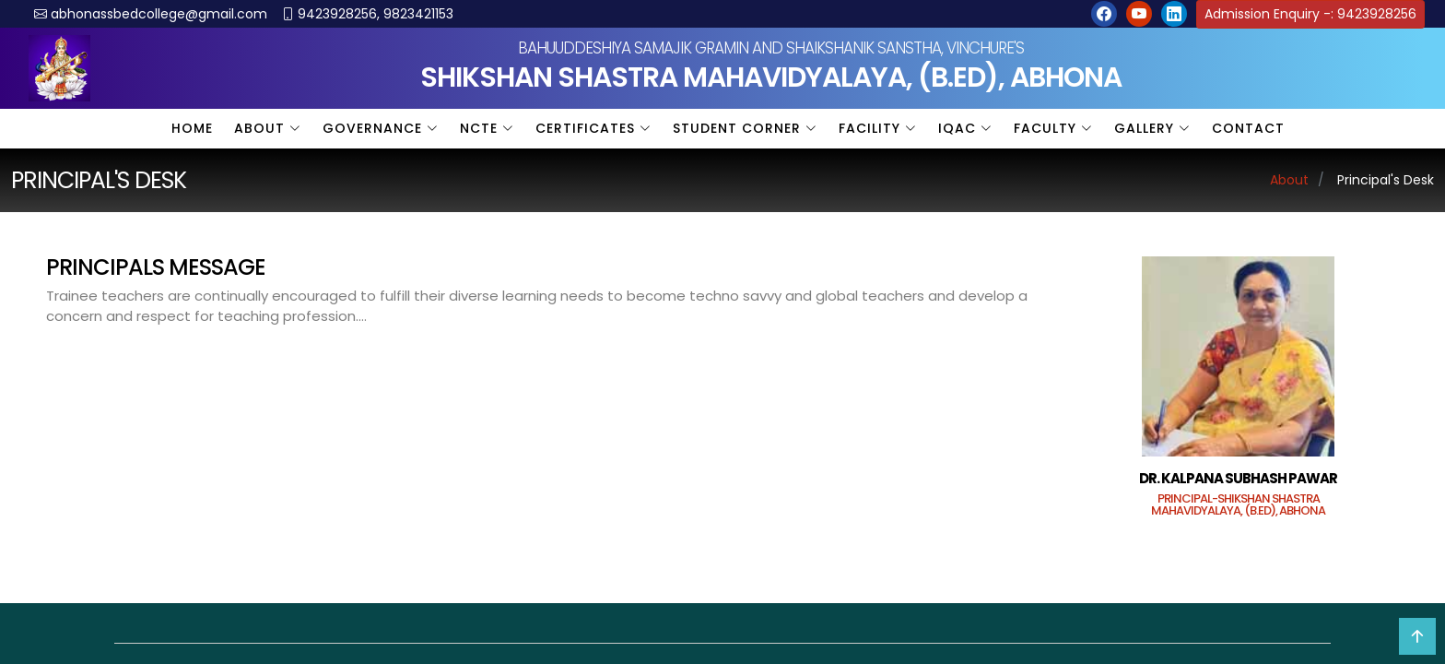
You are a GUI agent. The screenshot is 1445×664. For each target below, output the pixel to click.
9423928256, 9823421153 (375, 13)
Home (192, 128)
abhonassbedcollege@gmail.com (159, 13)
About (1289, 180)
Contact (1248, 128)
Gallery (1152, 128)
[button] (1104, 14)
